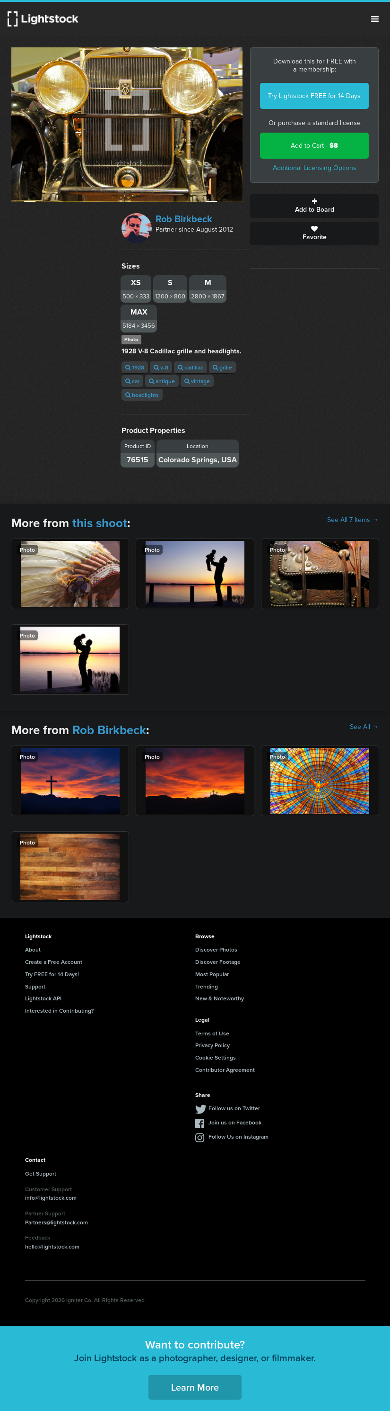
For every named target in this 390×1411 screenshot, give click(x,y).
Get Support (40, 1173)
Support (35, 986)
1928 (134, 367)
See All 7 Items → (353, 520)
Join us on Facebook (234, 1122)
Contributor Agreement (225, 1070)
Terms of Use (212, 1033)
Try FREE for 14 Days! (52, 974)
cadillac (190, 367)
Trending (206, 986)
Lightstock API (43, 998)
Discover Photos (216, 949)
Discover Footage (218, 962)
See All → (364, 727)
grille (222, 367)
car (132, 381)
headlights (142, 395)
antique (162, 381)
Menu (374, 19)
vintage (197, 381)
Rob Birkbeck (184, 219)
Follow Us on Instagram (238, 1136)
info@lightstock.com (51, 1198)
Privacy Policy (212, 1045)
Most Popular (212, 974)
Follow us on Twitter (234, 1108)
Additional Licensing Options (314, 168)
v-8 (161, 367)
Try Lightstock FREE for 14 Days (314, 96)
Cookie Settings (215, 1057)
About (33, 949)
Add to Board (314, 206)
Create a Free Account (53, 962)
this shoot (99, 523)
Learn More (195, 1387)
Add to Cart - (314, 146)
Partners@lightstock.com (56, 1222)
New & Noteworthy (219, 998)
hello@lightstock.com (52, 1246)
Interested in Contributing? (59, 1011)
